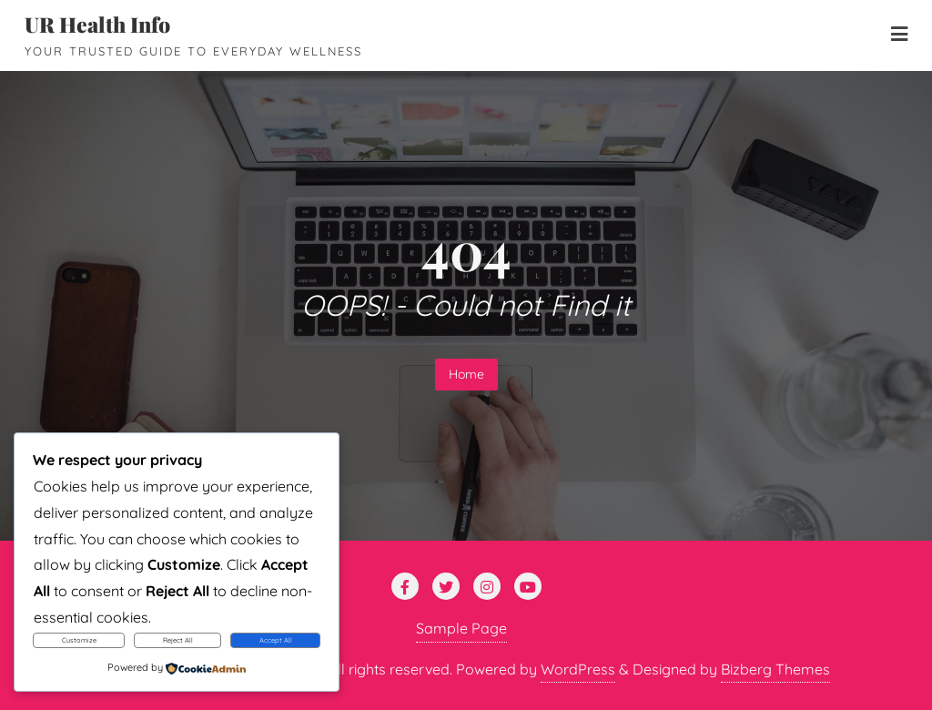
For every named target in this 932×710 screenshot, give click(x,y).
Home (466, 374)
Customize (79, 639)
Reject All (178, 639)
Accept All (275, 639)
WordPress (578, 669)
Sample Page (461, 628)
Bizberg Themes (775, 669)
